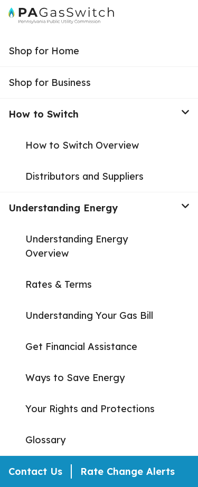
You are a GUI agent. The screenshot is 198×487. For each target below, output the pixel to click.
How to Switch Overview (82, 145)
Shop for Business (49, 82)
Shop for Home (43, 51)
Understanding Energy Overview (76, 246)
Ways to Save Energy (75, 378)
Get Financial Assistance (81, 346)
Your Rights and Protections (90, 409)
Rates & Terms (58, 284)
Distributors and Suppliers (84, 176)
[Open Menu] (185, 18)
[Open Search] (165, 18)
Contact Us (35, 471)
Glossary (45, 440)
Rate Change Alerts (127, 471)
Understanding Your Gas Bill (89, 315)
